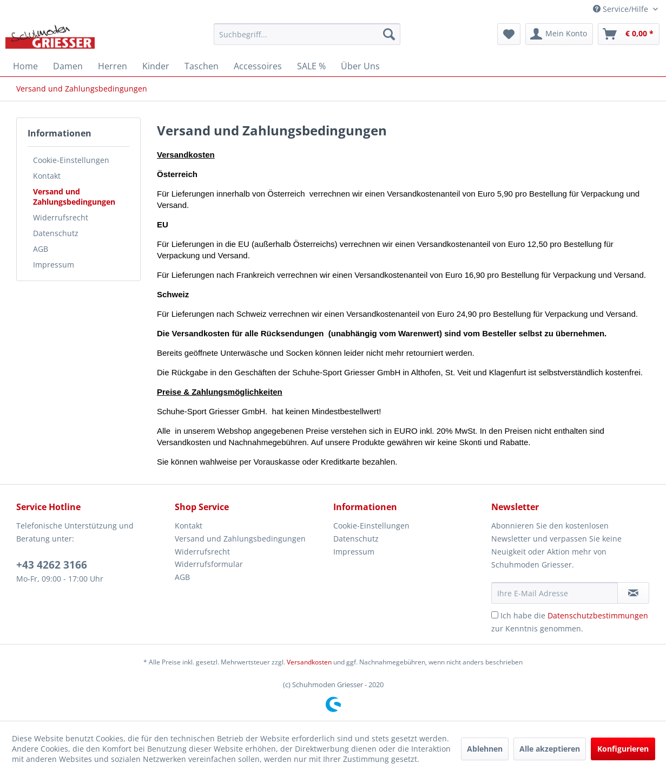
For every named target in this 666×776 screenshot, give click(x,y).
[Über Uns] (360, 66)
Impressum (53, 264)
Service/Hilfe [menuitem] (621, 9)
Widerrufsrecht (60, 217)
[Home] (25, 66)
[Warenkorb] (629, 34)
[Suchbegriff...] (307, 34)
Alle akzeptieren (549, 749)
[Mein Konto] (559, 34)
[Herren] (112, 66)
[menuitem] (307, 34)
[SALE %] (311, 66)
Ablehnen (485, 749)
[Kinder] (156, 66)
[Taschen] (201, 66)
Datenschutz (55, 233)
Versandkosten (309, 662)
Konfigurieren (623, 749)
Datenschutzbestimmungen (598, 615)
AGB (40, 249)
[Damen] (67, 66)
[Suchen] (389, 34)
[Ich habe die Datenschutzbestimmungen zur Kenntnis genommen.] (494, 614)
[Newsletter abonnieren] (633, 593)
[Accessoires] (257, 66)
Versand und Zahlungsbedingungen (74, 196)
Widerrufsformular (209, 564)
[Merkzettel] (508, 34)
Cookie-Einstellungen (71, 160)
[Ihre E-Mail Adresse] (554, 593)
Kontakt (47, 176)
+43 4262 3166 (51, 565)
